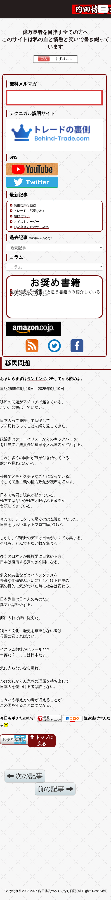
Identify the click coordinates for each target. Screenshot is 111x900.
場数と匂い (22, 216)
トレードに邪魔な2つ (29, 210)
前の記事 (55, 788)
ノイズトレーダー (26, 221)
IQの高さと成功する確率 (31, 227)
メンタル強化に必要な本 (31, 294)
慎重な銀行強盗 (25, 205)
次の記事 (25, 776)
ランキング (36, 379)
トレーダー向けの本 (28, 290)
